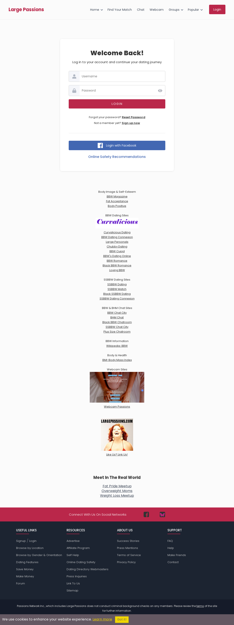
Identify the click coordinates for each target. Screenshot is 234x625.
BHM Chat (117, 317)
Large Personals (117, 242)
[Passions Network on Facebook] (146, 514)
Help (170, 548)
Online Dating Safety (81, 562)
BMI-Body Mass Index (117, 360)
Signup (21, 541)
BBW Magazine (117, 196)
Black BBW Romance (117, 265)
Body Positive (117, 206)
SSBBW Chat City (117, 327)
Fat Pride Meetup (117, 486)
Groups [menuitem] (174, 10)
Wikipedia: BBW (117, 346)
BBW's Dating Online (117, 256)
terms (200, 606)
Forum (20, 583)
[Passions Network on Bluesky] (162, 514)
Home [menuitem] (94, 10)
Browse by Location (30, 548)
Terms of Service (129, 555)
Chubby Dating (117, 246)
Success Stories (128, 541)
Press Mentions (127, 548)
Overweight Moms (117, 490)
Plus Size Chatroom (117, 332)
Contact (173, 562)
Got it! (121, 619)
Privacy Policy (126, 562)
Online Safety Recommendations (117, 156)
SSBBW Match (117, 289)
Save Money (24, 569)
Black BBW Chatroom (117, 322)
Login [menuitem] (217, 9)
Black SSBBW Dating (117, 294)
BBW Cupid (117, 251)
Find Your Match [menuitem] (120, 10)
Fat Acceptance (117, 201)
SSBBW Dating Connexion (117, 298)
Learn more (102, 619)
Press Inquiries (77, 576)
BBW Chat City (117, 313)
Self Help (73, 555)
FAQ (170, 541)
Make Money (25, 576)
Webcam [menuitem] (157, 10)
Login (32, 541)
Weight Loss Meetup (117, 495)
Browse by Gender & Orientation (39, 555)
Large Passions (26, 9)
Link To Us (73, 583)
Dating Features (27, 562)
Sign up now (131, 123)
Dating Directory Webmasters (87, 569)
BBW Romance (117, 261)
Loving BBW (117, 270)
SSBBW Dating (117, 284)
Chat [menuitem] (140, 10)
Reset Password (133, 117)
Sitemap (72, 590)
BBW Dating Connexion (117, 237)
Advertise (73, 541)
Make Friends (176, 555)
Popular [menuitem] (193, 10)
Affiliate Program (78, 548)
